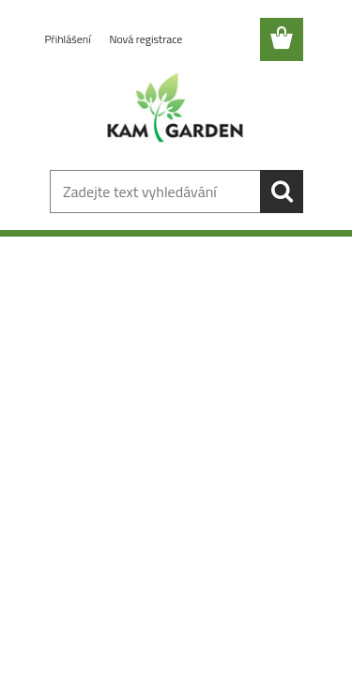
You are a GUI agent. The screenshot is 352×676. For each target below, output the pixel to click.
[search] (281, 191)
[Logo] (176, 110)
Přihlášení (69, 39)
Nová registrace (145, 39)
